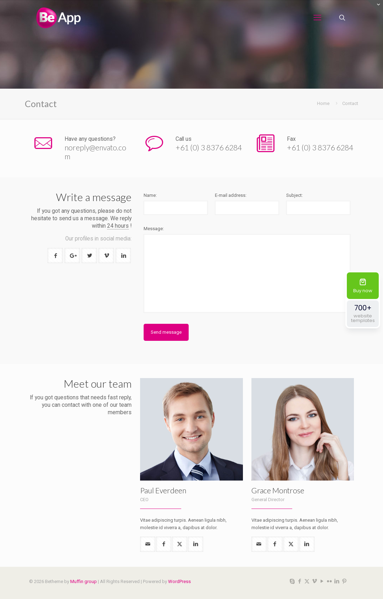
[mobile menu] (317, 18)
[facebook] (163, 544)
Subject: (294, 195)
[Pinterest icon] (344, 581)
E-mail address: (230, 195)
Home (323, 103)
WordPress (179, 581)
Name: (150, 195)
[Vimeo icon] (314, 581)
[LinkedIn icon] (336, 581)
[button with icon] (55, 255)
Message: (154, 228)
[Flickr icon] (329, 581)
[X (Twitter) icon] (307, 581)
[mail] (147, 544)
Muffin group (83, 581)
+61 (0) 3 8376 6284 (209, 147)
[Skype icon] (292, 581)
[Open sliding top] (375, 8)
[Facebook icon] (299, 581)
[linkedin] (195, 544)
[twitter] (179, 544)
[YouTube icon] (321, 581)
